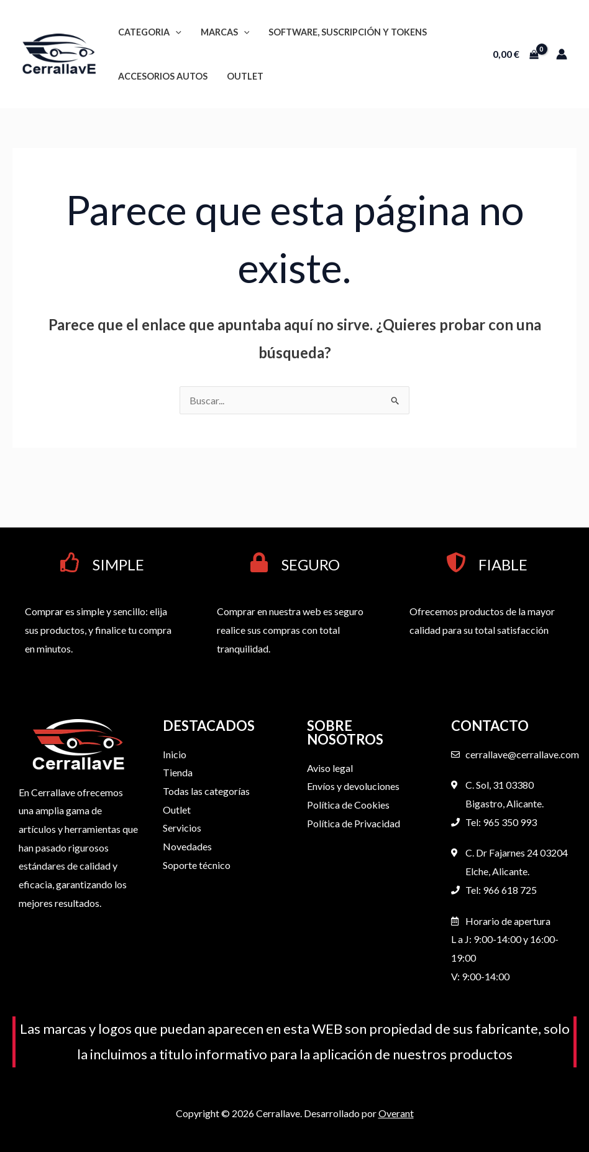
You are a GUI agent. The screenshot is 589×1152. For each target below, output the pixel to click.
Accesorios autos (162, 76)
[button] (175, 32)
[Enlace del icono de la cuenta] (561, 54)
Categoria (149, 32)
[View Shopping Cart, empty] (515, 54)
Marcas (223, 32)
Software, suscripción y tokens (344, 32)
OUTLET (243, 76)
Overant (396, 1113)
